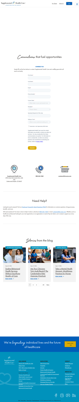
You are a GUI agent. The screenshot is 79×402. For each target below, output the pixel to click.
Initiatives (67, 365)
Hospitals (42, 365)
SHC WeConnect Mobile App (27, 368)
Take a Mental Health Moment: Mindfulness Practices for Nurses (63, 271)
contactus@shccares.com (64, 176)
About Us (61, 3)
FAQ (19, 400)
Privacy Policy (23, 400)
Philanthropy (68, 368)
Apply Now (22, 365)
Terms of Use (29, 400)
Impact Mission (69, 363)
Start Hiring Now (44, 363)
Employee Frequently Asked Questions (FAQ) (34, 207)
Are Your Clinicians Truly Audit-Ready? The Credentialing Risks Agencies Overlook (39, 272)
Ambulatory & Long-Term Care (26, 386)
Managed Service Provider (47, 382)
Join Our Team (69, 376)
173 (43, 284)
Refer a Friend (22, 370)
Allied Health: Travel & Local (25, 377)
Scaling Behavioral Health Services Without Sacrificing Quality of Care (12, 272)
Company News (69, 382)
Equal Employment (35, 400)
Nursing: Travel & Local (24, 375)
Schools (20, 381)
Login (69, 3)
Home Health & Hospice (24, 379)
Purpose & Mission (70, 374)
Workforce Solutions (45, 380)
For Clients (54, 3)
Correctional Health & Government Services (27, 383)
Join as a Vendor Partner (46, 384)
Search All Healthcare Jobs (26, 363)
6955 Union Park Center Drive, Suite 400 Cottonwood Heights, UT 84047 (14, 178)
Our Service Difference (68, 379)
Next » (48, 284)
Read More (9, 279)
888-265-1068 (39, 176)
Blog (66, 384)
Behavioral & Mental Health (25, 388)
